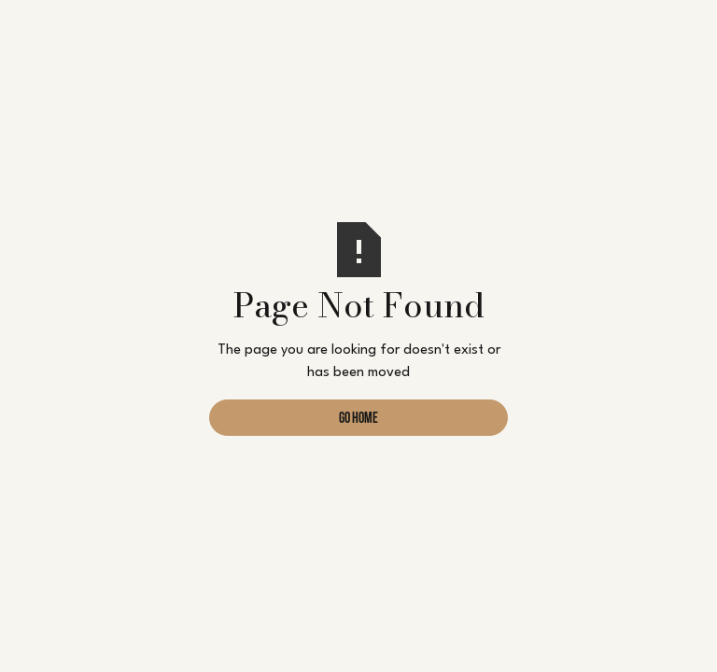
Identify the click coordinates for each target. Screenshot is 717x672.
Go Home (358, 419)
